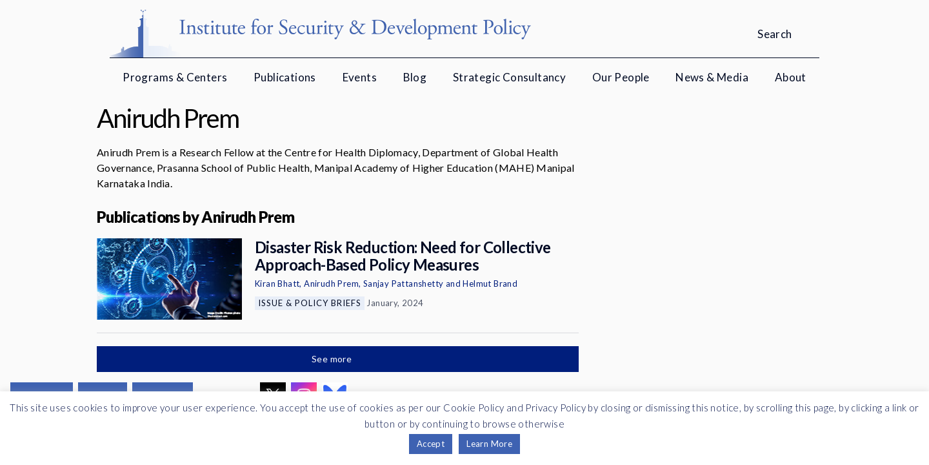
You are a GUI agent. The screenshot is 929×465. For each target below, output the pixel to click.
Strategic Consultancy (509, 77)
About (790, 77)
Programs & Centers (175, 77)
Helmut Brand (490, 283)
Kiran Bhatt (277, 283)
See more (333, 358)
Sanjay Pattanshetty (403, 283)
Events (360, 77)
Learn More (489, 444)
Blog (415, 77)
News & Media (711, 77)
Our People (621, 77)
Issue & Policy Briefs (309, 303)
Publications (285, 77)
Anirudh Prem (331, 283)
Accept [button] (431, 444)
